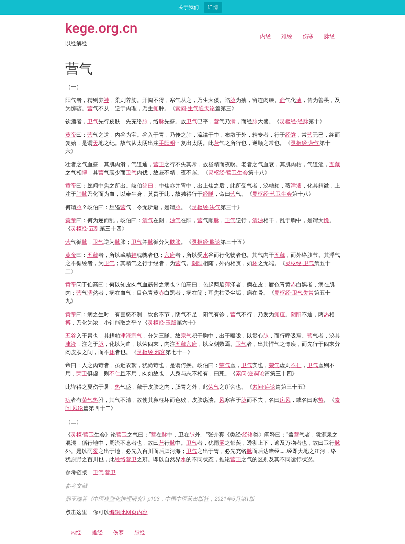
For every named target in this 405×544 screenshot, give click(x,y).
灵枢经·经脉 (294, 121)
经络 (247, 434)
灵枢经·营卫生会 (228, 172)
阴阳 (197, 263)
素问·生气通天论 (195, 108)
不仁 (296, 365)
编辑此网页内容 (128, 512)
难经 (286, 36)
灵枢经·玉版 (162, 322)
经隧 (290, 135)
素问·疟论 (263, 387)
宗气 (136, 335)
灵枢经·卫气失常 (294, 293)
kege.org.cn (101, 28)
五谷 (70, 335)
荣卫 (81, 373)
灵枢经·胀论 (206, 242)
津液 (296, 185)
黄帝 (70, 135)
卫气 (92, 121)
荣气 (224, 365)
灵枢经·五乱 (85, 228)
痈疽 (279, 314)
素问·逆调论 (250, 373)
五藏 (334, 164)
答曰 (147, 185)
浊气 (175, 220)
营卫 (158, 164)
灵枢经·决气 (206, 207)
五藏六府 (186, 344)
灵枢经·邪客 (151, 352)
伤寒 (308, 36)
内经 (265, 36)
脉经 (329, 36)
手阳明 (167, 143)
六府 (169, 255)
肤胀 (175, 242)
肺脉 (81, 194)
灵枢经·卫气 (299, 263)
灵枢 (76, 434)
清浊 (257, 220)
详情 (213, 7)
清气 (147, 220)
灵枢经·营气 (305, 143)
